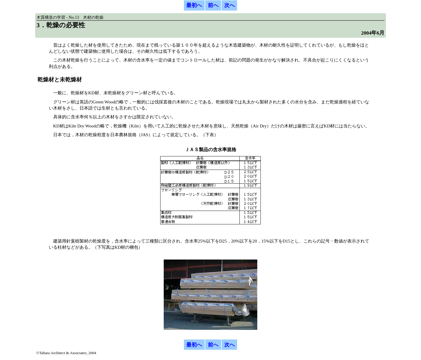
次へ (229, 5)
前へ (213, 5)
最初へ (194, 5)
